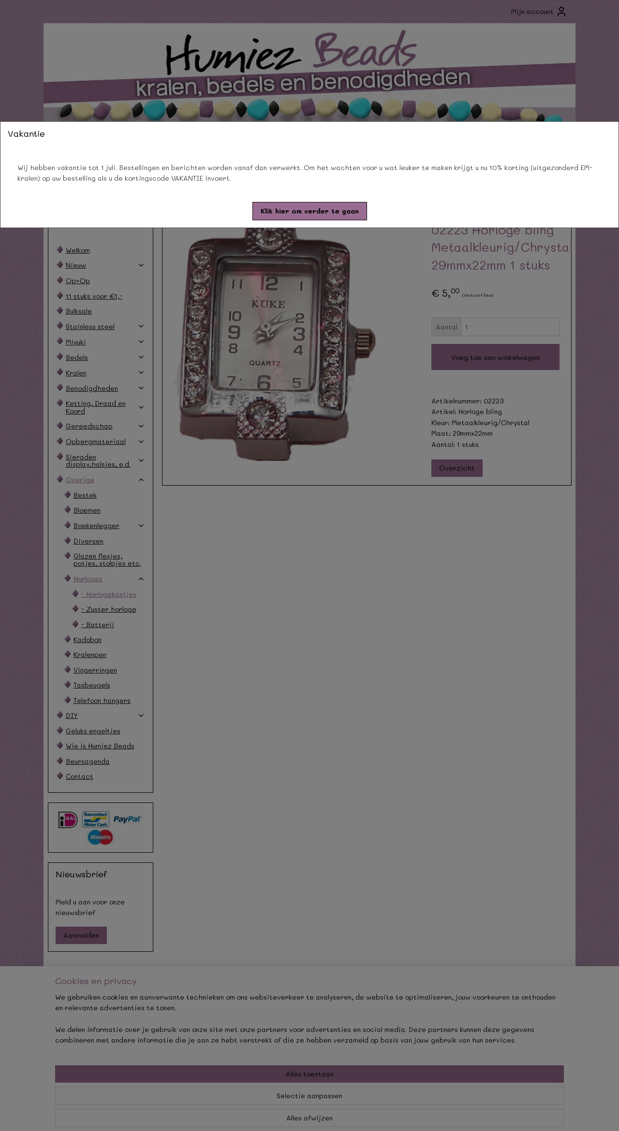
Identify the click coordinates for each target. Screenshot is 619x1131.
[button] (309, 211)
